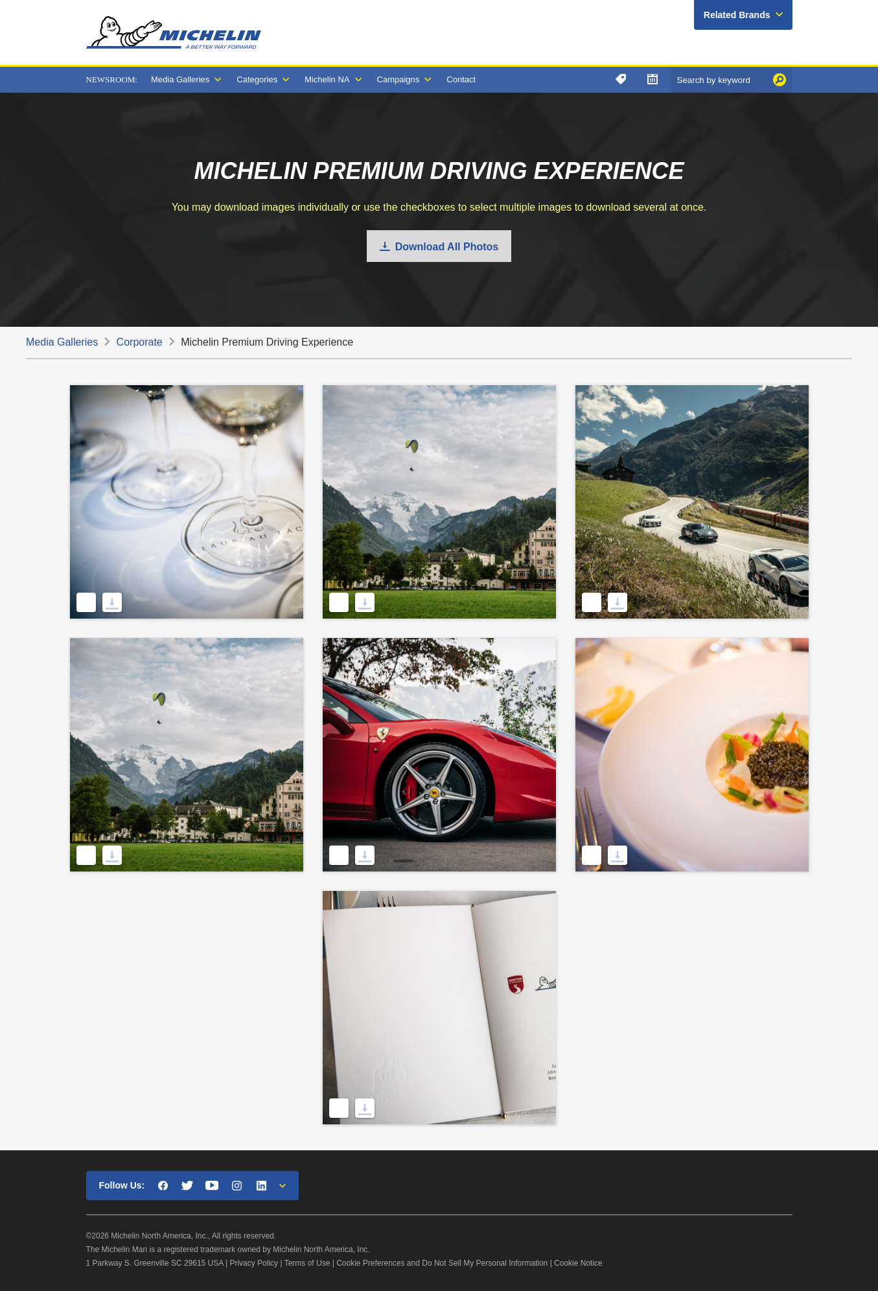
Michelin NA (327, 79)
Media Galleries (180, 79)
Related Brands (737, 15)
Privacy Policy (253, 1263)
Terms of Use (307, 1263)
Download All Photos (446, 246)
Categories (257, 79)
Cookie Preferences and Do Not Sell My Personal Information (442, 1263)
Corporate (140, 342)
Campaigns (398, 79)
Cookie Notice (578, 1263)
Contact (461, 79)
